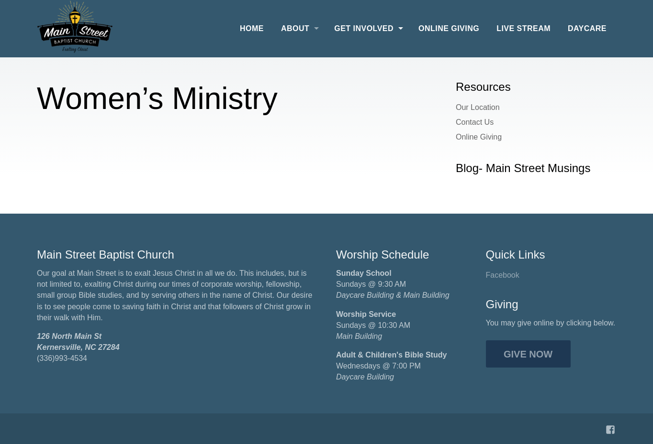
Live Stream (523, 28)
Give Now (528, 354)
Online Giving (448, 28)
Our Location (478, 107)
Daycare (587, 28)
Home (252, 28)
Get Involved (364, 28)
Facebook (502, 275)
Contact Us (475, 122)
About (295, 28)
